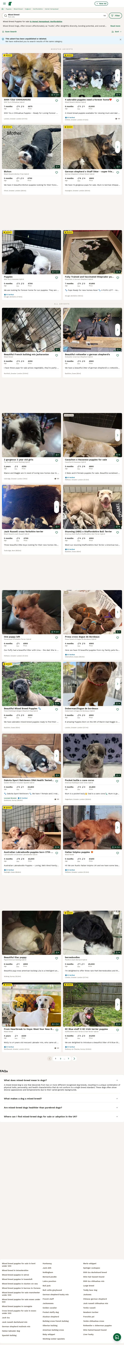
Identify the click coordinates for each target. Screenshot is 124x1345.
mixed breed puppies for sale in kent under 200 (18, 1264)
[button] (92, 75)
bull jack (47, 1286)
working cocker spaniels (54, 1339)
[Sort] (116, 31)
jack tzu (6, 1318)
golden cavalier (50, 1308)
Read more (115, 26)
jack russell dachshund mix (14, 1322)
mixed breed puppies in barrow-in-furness (21, 1288)
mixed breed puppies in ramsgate (17, 1306)
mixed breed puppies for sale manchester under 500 (21, 1293)
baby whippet (49, 1334)
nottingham (48, 1272)
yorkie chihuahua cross (93, 1321)
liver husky (88, 1334)
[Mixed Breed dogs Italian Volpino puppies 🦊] (92, 827)
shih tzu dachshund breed (95, 1272)
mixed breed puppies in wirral (15, 1275)
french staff (48, 1299)
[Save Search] (117, 1337)
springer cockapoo (91, 1268)
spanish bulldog (9, 1335)
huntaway (47, 1263)
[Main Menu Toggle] (4, 3)
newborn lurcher (90, 1312)
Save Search (9, 32)
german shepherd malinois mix (16, 1326)
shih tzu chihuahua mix (93, 1281)
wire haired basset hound (94, 1330)
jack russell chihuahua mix (95, 1303)
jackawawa (48, 1303)
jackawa (87, 1294)
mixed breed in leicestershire (15, 1270)
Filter (115, 15)
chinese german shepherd (95, 1299)
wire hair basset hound (93, 1277)
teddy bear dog (90, 1290)
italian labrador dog (11, 1331)
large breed (88, 1286)
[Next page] (74, 1058)
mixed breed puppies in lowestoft (17, 1279)
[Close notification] (121, 39)
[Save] (56, 100)
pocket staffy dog (51, 1312)
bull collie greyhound (52, 1290)
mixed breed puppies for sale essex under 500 (21, 1300)
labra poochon (49, 1281)
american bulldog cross (53, 1330)
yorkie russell (89, 1308)
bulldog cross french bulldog (56, 1321)
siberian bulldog (50, 1325)
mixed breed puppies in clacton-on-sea (20, 1284)
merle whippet (89, 1263)
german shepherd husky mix (56, 1294)
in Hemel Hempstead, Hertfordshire (46, 21)
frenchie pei (88, 1317)
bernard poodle (50, 1277)
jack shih (47, 1268)
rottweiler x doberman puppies (97, 1325)
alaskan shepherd (51, 1317)
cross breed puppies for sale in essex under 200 (19, 1312)
